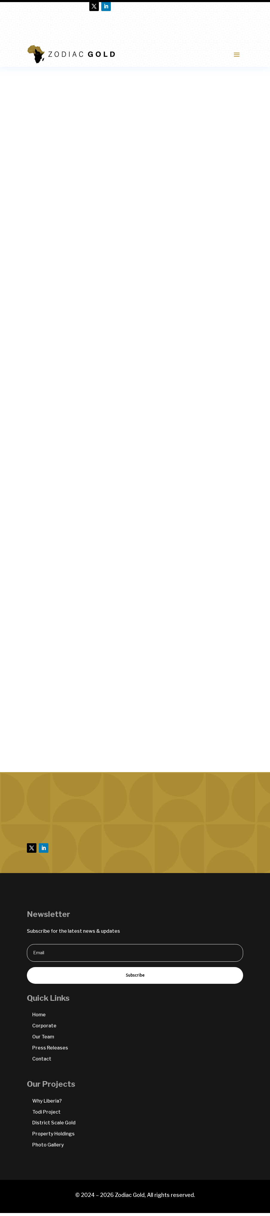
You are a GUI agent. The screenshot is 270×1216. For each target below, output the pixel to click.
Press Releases (50, 1051)
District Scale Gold (54, 1126)
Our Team (43, 1040)
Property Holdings (53, 1137)
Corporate (44, 1029)
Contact (41, 1062)
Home (39, 1018)
